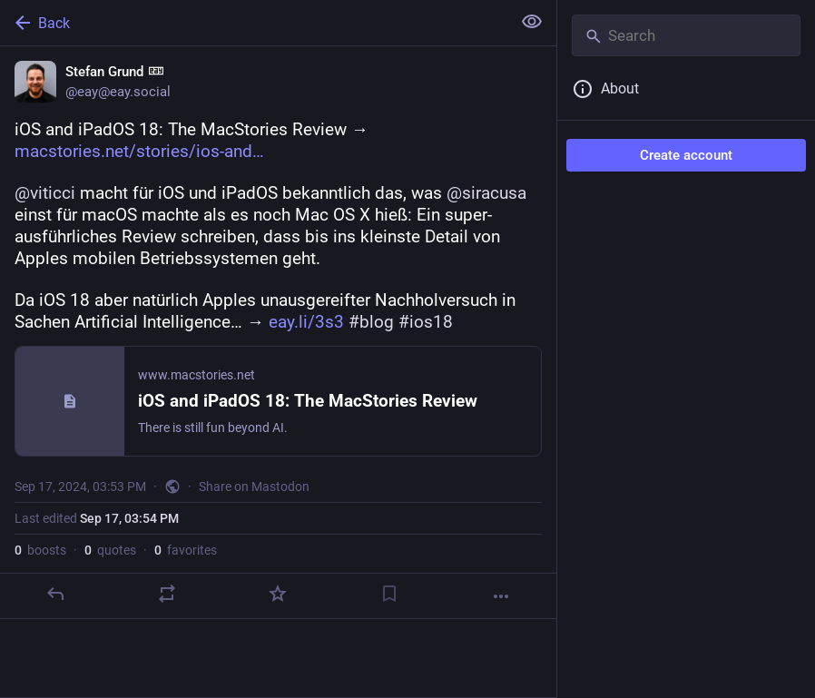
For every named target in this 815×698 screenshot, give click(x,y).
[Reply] (55, 594)
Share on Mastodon (254, 486)
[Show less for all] (531, 22)
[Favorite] (278, 594)
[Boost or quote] (167, 594)
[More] (501, 596)
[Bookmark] (389, 594)
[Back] (253, 22)
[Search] (686, 35)
